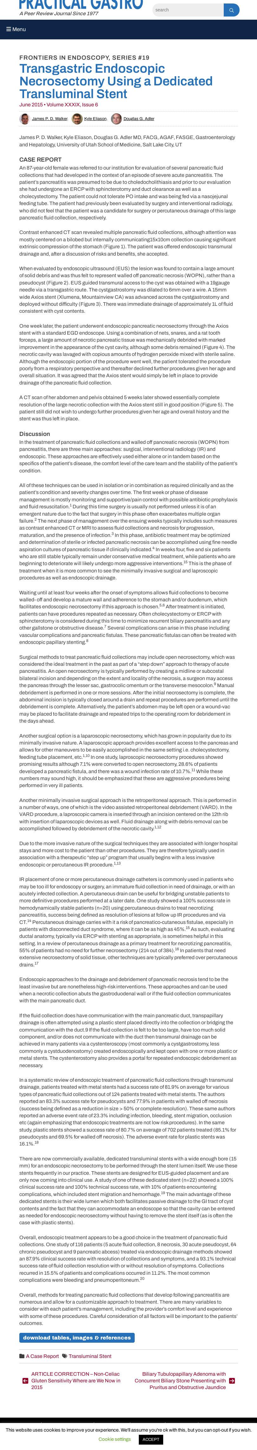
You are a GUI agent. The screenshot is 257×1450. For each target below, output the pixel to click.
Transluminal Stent (90, 1356)
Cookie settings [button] (115, 1439)
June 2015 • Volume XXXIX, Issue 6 (58, 104)
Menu (16, 29)
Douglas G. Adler (132, 119)
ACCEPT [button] (151, 1439)
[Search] (188, 10)
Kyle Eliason (89, 119)
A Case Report (42, 1356)
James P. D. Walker (43, 119)
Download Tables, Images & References (77, 1337)
